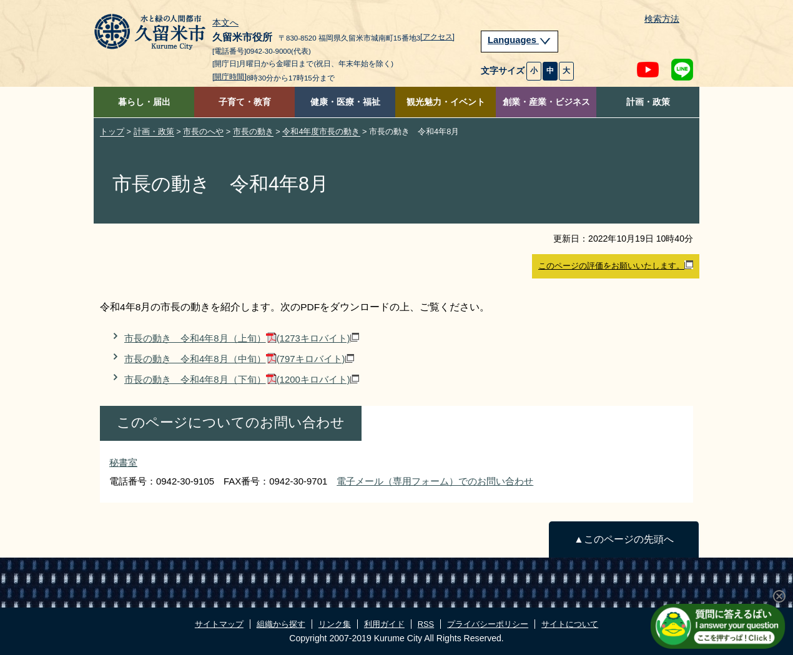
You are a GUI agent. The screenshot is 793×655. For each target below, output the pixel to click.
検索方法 (661, 19)
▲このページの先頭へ (623, 539)
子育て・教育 (245, 102)
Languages (519, 40)
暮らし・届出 (144, 102)
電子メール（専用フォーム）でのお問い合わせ (435, 481)
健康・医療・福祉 (345, 102)
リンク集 (334, 624)
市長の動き (253, 131)
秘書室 (123, 462)
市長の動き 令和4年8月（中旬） (239, 358)
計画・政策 (648, 102)
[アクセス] (437, 36)
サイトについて (569, 624)
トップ (112, 131)
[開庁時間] (229, 76)
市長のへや (203, 131)
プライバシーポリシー (487, 624)
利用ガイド (384, 624)
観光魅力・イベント (445, 102)
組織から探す (281, 624)
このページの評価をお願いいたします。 (615, 265)
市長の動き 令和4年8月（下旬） (241, 379)
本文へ (225, 23)
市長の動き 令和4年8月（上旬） (241, 338)
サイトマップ (219, 624)
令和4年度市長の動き (321, 131)
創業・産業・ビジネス (546, 102)
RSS (426, 624)
